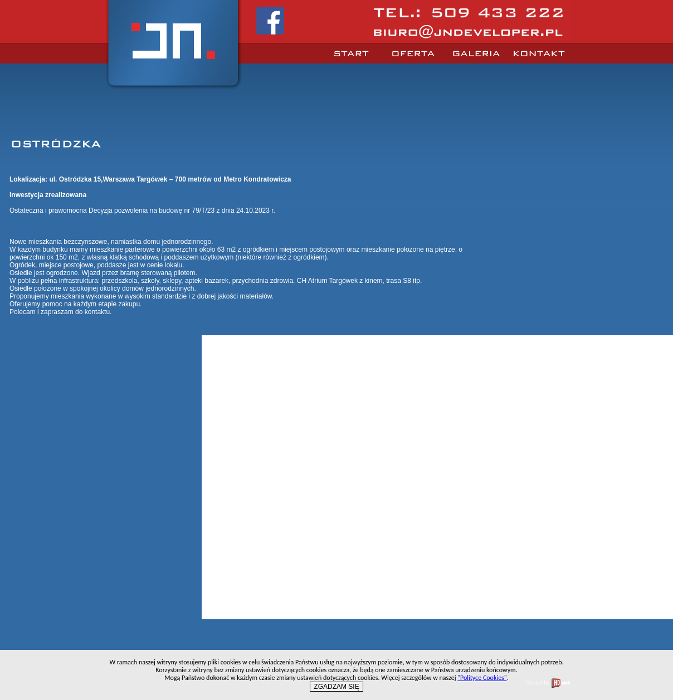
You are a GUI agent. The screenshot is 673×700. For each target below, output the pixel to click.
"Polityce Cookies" (481, 678)
